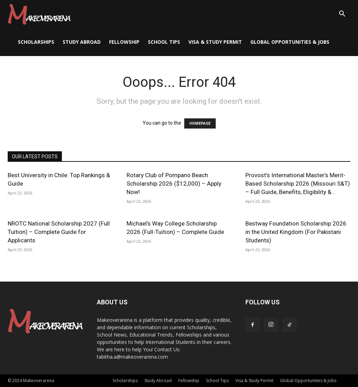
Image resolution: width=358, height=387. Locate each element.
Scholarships (36, 42)
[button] (342, 14)
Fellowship (124, 42)
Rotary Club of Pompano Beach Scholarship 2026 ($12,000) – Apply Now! (174, 183)
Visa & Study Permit (215, 42)
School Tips (164, 42)
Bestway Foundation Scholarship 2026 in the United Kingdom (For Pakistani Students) (295, 232)
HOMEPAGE (199, 123)
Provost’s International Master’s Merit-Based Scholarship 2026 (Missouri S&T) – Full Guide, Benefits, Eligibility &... (297, 183)
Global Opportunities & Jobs (289, 42)
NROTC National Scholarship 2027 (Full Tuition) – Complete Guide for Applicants (59, 232)
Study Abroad (82, 42)
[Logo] (39, 14)
